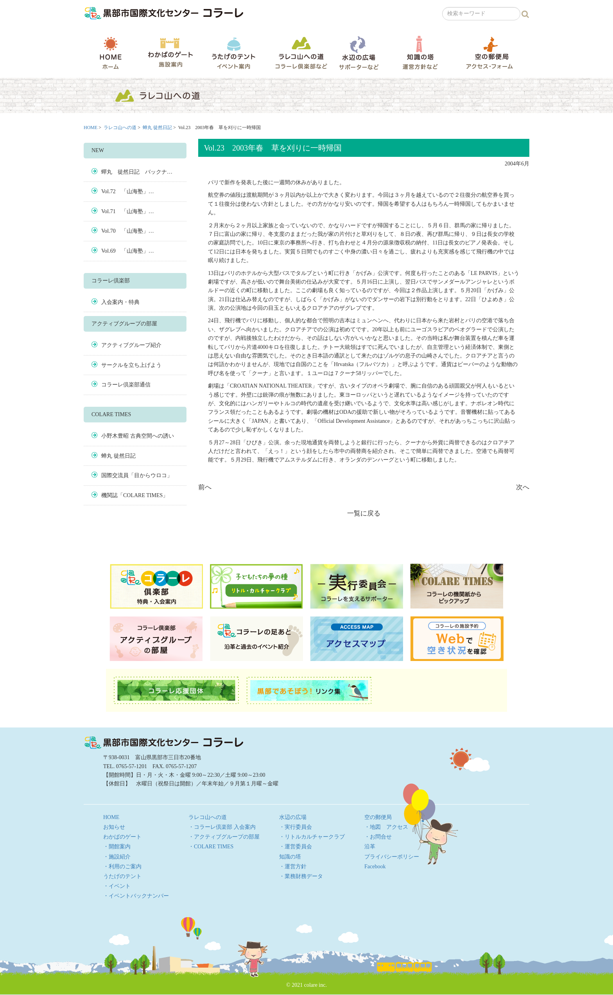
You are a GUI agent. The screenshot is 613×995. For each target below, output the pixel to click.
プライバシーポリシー (391, 857)
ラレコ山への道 (301, 52)
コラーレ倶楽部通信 (126, 385)
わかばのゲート (170, 53)
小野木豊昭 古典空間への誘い (137, 436)
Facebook (374, 866)
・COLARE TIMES (210, 847)
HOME (110, 53)
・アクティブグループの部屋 (224, 837)
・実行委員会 (295, 827)
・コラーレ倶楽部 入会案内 (222, 827)
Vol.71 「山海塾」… (127, 211)
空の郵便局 (489, 52)
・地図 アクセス (386, 827)
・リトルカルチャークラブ (312, 837)
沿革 (369, 847)
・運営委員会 (295, 847)
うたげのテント (233, 52)
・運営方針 (292, 866)
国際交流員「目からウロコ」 (136, 475)
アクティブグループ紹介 (131, 345)
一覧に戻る (363, 513)
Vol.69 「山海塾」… (127, 251)
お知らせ (114, 827)
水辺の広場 (358, 52)
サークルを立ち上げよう (131, 365)
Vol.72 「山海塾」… (127, 191)
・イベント (117, 886)
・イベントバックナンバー (136, 896)
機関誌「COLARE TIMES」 (134, 495)
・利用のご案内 (122, 866)
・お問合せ (378, 837)
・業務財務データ (301, 876)
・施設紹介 (117, 857)
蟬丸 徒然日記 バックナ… (136, 172)
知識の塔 (420, 52)
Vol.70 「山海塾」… (127, 231)
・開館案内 (117, 847)
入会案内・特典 (120, 302)
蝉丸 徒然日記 (157, 127)
